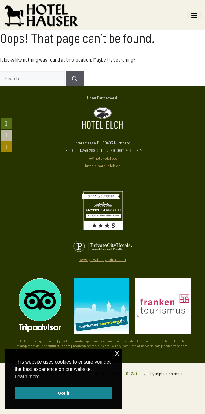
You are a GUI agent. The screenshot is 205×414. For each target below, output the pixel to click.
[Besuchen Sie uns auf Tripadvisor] (40, 305)
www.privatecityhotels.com (102, 259)
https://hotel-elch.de (102, 165)
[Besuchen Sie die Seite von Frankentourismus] (163, 331)
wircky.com (120, 346)
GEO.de (25, 341)
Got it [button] (63, 393)
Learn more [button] (27, 376)
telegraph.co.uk (164, 341)
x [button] (117, 353)
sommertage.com (174, 346)
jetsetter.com (69, 341)
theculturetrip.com (56, 346)
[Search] (75, 78)
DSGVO (131, 373)
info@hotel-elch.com (103, 158)
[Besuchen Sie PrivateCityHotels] (102, 246)
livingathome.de (44, 341)
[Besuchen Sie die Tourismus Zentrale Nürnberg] (102, 331)
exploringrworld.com (146, 346)
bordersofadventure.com (133, 341)
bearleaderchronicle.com (91, 346)
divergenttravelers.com (96, 341)
